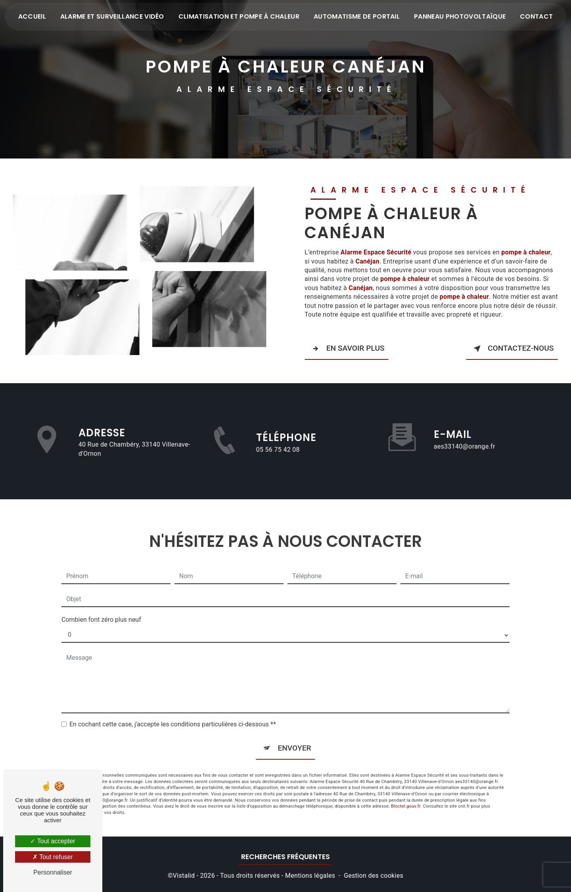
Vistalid (184, 874)
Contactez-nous (512, 348)
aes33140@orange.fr (464, 435)
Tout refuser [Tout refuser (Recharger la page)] (53, 857)
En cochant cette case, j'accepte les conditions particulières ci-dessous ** (172, 713)
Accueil (32, 16)
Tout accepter (52, 841)
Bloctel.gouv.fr (405, 795)
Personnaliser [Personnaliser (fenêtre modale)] (52, 872)
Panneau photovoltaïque (460, 16)
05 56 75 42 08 (278, 459)
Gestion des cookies (373, 874)
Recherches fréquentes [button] (285, 856)
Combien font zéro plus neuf (101, 609)
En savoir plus (347, 348)
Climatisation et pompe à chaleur (238, 16)
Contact (536, 16)
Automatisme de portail (357, 16)
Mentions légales (310, 874)
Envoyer (294, 737)
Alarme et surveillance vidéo (112, 16)
